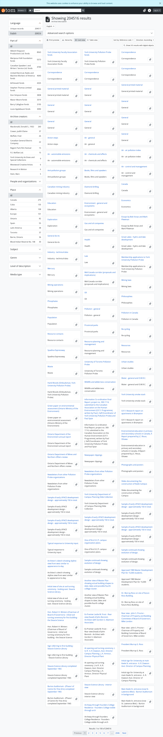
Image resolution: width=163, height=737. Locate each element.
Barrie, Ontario (25, 238)
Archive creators (18, 116)
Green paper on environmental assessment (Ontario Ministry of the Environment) (63, 408)
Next (124, 733)
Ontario (25, 219)
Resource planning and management (94, 343)
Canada (25, 200)
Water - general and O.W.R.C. (133, 378)
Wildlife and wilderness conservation (100, 382)
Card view (80, 40)
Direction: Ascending (144, 40)
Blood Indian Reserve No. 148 (25, 242)
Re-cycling (125, 329)
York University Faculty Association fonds (62, 53)
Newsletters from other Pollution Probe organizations (98, 472)
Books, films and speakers (95, 170)
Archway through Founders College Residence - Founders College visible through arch (99, 708)
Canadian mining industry (58, 187)
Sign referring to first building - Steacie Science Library (61, 647)
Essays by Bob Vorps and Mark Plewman (134, 218)
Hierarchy (67, 40)
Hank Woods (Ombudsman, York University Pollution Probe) (61, 384)
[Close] (160, 3)
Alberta (25, 210)
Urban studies (127, 362)
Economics (126, 200)
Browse (21, 10)
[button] (144, 10)
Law (86, 256)
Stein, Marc (25, 174)
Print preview (53, 40)
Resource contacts (55, 334)
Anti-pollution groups (57, 170)
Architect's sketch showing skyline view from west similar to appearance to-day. (62, 563)
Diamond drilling (91, 187)
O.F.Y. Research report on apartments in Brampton (132, 412)
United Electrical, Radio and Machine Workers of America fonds (25, 76)
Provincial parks (91, 325)
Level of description (20, 266)
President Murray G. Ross (132, 644)
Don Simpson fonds (25, 95)
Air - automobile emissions (59, 154)
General (87, 88)
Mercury (51, 268)
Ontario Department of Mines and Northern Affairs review (62, 455)
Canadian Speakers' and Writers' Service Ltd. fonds (25, 67)
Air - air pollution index (131, 150)
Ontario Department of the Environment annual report (59, 435)
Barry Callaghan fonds (25, 105)
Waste (50, 366)
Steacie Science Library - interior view (98, 686)
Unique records (25, 29)
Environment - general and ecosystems (95, 204)
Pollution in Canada (129, 312)
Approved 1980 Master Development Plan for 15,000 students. (137, 571)
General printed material (132, 85)
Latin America (25, 228)
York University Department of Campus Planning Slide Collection (98, 495)
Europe (25, 214)
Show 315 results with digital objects (139, 45)
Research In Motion (25, 170)
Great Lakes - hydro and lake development (133, 238)
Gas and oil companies (94, 223)
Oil (85, 292)
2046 (117, 733)
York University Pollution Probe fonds (97, 53)
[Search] (57, 10)
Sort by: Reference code (123, 40)
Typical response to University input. (63, 543)
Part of (13, 40)
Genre (13, 257)
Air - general (89, 138)
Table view (92, 40)
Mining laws (126, 280)
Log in (156, 10)
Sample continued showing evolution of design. (132, 551)
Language (15, 23)
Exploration (52, 219)
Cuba (25, 205)
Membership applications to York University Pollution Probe (135, 258)
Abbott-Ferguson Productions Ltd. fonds (25, 52)
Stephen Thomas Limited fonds (25, 89)
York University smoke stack (133, 394)
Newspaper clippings (93, 455)
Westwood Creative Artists (25, 165)
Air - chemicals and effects (95, 154)
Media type (16, 274)
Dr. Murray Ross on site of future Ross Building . (135, 594)
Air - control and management (134, 166)
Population (52, 317)
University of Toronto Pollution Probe (97, 363)
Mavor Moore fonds (25, 100)
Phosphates (53, 301)
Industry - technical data (58, 252)
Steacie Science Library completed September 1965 (62, 667)
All (11, 46)
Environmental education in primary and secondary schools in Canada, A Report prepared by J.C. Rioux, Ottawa (136, 435)
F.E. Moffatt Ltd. (25, 153)
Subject (14, 249)
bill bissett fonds (25, 83)
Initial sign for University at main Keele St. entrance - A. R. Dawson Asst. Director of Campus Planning (136, 663)
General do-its (54, 236)
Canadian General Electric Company (25, 142)
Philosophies (126, 296)
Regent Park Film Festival (25, 148)
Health (87, 239)
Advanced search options (61, 33)
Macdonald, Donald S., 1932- (25, 127)
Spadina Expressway (56, 350)
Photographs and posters (132, 465)
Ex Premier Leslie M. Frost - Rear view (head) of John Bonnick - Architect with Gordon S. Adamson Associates (99, 618)
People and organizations (23, 181)
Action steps (53, 138)
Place (13, 189)
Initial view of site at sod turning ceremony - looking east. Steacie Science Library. (61, 589)
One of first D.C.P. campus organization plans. (95, 541)
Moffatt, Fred (25, 136)
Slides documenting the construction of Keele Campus (134, 482)
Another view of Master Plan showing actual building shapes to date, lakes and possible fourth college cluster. (98, 584)
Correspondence (128, 52)
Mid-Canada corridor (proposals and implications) (100, 273)
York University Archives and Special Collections (25, 158)
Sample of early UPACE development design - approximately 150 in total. (63, 498)
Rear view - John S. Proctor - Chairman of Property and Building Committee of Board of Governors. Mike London (136, 617)
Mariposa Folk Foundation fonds (25, 59)
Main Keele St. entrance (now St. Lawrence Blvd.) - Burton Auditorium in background (136, 692)
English (25, 34)
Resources (125, 345)
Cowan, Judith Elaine (25, 132)
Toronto (25, 233)
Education (52, 203)
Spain (25, 224)
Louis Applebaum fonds (25, 109)
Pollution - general (92, 309)
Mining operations (55, 285)
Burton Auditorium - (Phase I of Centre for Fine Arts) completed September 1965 (61, 689)
